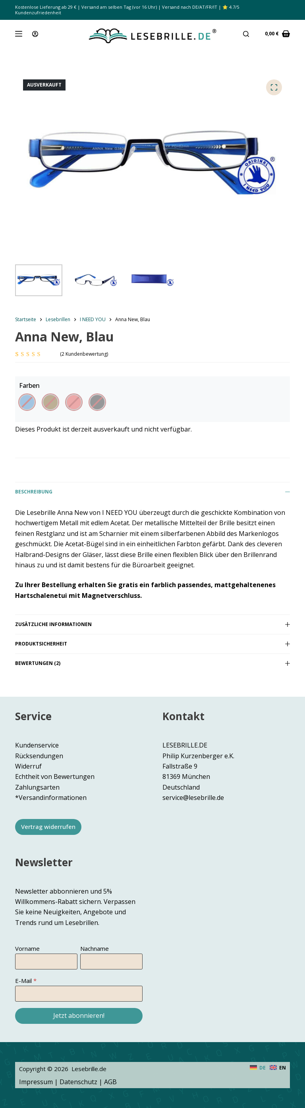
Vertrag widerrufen (48, 827)
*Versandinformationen (51, 797)
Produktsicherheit (152, 643)
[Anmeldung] (35, 34)
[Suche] (246, 34)
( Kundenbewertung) (84, 354)
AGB (110, 1081)
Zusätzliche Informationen (152, 624)
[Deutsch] (258, 1068)
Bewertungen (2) (152, 663)
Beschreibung (152, 491)
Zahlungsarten (37, 787)
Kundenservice (37, 745)
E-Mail (23, 981)
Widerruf (28, 766)
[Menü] (18, 33)
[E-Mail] (79, 994)
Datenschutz (78, 1081)
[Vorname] (46, 961)
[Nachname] (111, 961)
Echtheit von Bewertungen (55, 776)
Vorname (27, 948)
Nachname (94, 948)
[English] (278, 1068)
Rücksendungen (39, 756)
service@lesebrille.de (193, 797)
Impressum (36, 1081)
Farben (29, 385)
